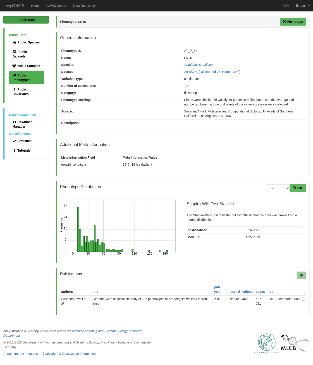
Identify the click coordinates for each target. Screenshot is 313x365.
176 (186, 86)
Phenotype (293, 22)
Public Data (26, 19)
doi (272, 291)
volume (247, 291)
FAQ (285, 5)
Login (303, 5)
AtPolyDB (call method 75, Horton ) (212, 72)
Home (35, 5)
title (95, 291)
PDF (298, 188)
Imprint (19, 353)
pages (260, 291)
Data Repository (84, 5)
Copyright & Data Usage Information (70, 353)
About (7, 353)
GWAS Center (56, 5)
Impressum (34, 353)
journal (234, 291)
